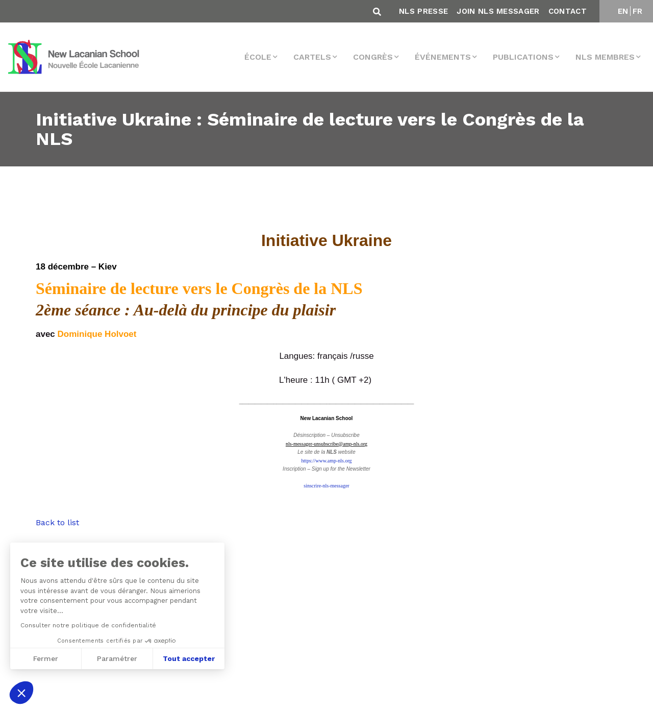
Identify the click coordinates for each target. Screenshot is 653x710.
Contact (567, 11)
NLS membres (605, 57)
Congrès (373, 57)
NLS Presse (423, 11)
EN (623, 11)
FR (638, 11)
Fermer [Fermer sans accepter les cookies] (45, 658)
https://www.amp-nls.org (326, 460)
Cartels (312, 57)
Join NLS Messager (498, 11)
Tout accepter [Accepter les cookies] (189, 658)
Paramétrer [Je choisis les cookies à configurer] (117, 658)
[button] (21, 692)
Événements (443, 57)
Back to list (57, 522)
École (257, 57)
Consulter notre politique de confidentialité (88, 625)
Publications (523, 57)
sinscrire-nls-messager (326, 485)
